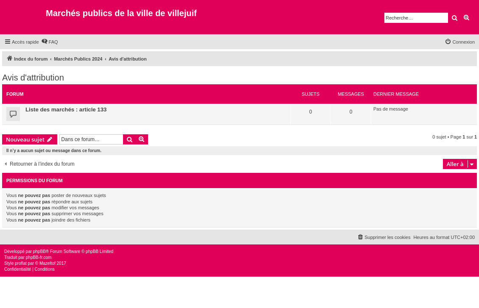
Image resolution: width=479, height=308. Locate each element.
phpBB (39, 251)
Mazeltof (47, 263)
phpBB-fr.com (39, 257)
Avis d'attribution (33, 77)
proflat (21, 263)
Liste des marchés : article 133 (65, 109)
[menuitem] (49, 42)
